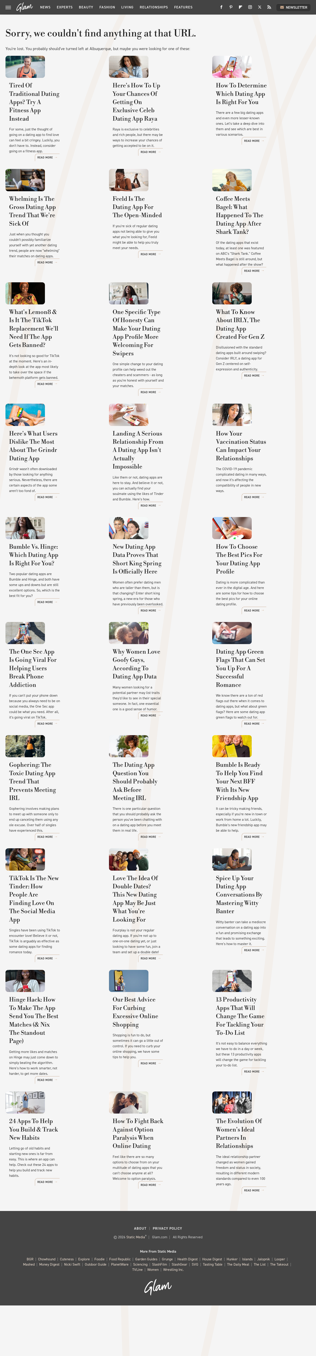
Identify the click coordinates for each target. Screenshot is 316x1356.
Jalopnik (263, 1310)
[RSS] (269, 8)
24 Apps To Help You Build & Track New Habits (49, 1197)
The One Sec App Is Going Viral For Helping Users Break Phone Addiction (53, 726)
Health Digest (187, 1310)
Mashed (29, 1315)
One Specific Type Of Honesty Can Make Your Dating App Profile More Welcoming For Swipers (154, 365)
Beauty (86, 7)
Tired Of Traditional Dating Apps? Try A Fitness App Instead (54, 119)
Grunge (167, 1310)
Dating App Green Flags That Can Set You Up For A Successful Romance (261, 726)
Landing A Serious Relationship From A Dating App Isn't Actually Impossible (157, 488)
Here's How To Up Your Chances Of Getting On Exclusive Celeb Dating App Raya (157, 123)
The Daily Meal (238, 1315)
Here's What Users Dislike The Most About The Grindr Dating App (52, 488)
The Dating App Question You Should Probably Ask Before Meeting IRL (154, 844)
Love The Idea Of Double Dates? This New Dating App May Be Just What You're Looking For (157, 963)
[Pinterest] (230, 8)
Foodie (99, 1310)
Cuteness (67, 1310)
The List (260, 1315)
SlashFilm (159, 1315)
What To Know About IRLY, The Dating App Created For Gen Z (260, 356)
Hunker (232, 1310)
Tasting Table (213, 1315)
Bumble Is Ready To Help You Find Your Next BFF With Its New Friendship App (257, 844)
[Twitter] (259, 8)
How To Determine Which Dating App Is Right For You (255, 119)
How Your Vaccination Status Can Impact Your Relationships (259, 484)
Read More (87, 163)
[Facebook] (221, 8)
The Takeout (279, 1315)
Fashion (107, 7)
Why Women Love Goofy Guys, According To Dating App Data (155, 721)
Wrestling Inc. (173, 1320)
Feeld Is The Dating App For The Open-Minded (158, 238)
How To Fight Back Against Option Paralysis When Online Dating (155, 1201)
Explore (84, 1310)
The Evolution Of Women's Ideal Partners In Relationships (261, 1197)
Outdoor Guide (95, 1315)
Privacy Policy (167, 1279)
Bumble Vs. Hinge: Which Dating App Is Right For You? (49, 602)
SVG (195, 1315)
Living (127, 7)
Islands (247, 1310)
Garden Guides (146, 1310)
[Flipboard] (240, 8)
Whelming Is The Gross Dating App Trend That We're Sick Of (52, 238)
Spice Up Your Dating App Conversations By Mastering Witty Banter (255, 963)
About (140, 1279)
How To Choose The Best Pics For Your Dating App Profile (257, 602)
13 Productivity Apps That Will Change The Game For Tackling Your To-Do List (260, 1082)
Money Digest (49, 1315)
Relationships (154, 7)
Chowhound (46, 1310)
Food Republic (120, 1310)
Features (183, 7)
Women (153, 1320)
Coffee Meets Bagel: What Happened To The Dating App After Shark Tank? (257, 242)
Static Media (135, 1287)
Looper (280, 1310)
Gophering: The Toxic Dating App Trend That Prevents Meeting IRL (50, 844)
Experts (65, 7)
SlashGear (179, 1315)
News (45, 7)
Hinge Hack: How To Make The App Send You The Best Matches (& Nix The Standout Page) (53, 1082)
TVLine (137, 1320)
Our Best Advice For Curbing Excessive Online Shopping (153, 1078)
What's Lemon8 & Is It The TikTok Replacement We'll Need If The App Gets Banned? (53, 361)
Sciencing (140, 1315)
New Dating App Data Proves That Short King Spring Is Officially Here (153, 607)
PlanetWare (120, 1315)
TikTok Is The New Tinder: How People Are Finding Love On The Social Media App (53, 963)
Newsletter (293, 7)
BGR (30, 1310)
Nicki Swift (72, 1315)
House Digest (212, 1310)
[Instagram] (250, 8)
